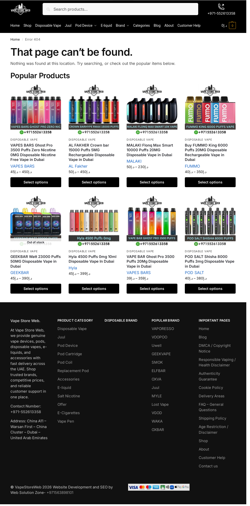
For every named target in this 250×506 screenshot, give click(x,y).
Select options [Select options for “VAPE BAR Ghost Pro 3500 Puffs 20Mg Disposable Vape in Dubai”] (152, 288)
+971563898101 (60, 492)
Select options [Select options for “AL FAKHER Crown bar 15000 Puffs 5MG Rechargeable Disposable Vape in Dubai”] (94, 182)
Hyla (73, 267)
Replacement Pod (73, 370)
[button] (229, 25)
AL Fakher (78, 166)
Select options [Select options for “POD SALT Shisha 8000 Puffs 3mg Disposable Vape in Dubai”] (210, 288)
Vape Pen (65, 421)
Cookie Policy (211, 387)
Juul (61, 337)
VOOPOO (159, 337)
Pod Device (67, 345)
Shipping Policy (212, 418)
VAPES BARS (22, 166)
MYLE (157, 396)
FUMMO (192, 166)
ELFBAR (159, 370)
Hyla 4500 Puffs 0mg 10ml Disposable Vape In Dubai (92, 259)
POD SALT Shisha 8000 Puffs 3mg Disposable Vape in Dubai (209, 261)
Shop (203, 440)
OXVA (156, 379)
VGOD (157, 412)
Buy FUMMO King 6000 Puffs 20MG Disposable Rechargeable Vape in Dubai (206, 152)
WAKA (157, 421)
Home (15, 39)
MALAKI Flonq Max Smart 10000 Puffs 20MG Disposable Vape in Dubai (150, 150)
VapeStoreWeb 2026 (33, 487)
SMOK (157, 362)
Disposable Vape (24, 139)
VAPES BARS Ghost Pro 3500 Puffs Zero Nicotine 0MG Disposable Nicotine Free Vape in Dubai (33, 152)
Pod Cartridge (69, 354)
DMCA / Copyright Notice (215, 348)
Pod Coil (64, 362)
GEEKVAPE (161, 354)
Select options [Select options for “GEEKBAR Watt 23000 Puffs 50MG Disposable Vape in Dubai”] (36, 288)
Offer (62, 404)
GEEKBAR (19, 272)
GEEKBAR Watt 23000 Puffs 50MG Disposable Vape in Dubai (35, 261)
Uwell (157, 345)
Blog (203, 337)
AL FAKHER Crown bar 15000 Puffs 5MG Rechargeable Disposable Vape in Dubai (91, 152)
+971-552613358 (221, 9)
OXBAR (158, 429)
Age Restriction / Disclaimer (213, 429)
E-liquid (64, 387)
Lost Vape (160, 404)
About (204, 449)
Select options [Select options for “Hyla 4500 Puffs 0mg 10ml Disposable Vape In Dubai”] (94, 288)
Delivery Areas (211, 396)
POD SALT (194, 272)
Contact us (208, 466)
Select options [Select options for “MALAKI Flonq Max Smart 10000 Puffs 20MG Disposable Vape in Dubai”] (152, 182)
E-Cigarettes (68, 412)
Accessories (68, 379)
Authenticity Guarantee (209, 376)
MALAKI (134, 161)
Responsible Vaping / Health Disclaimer (217, 362)
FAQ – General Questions (211, 407)
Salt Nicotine (68, 396)
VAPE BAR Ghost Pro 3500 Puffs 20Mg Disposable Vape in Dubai (150, 261)
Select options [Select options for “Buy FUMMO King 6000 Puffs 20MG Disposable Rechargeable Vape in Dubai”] (210, 182)
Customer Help (212, 457)
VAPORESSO (163, 328)
